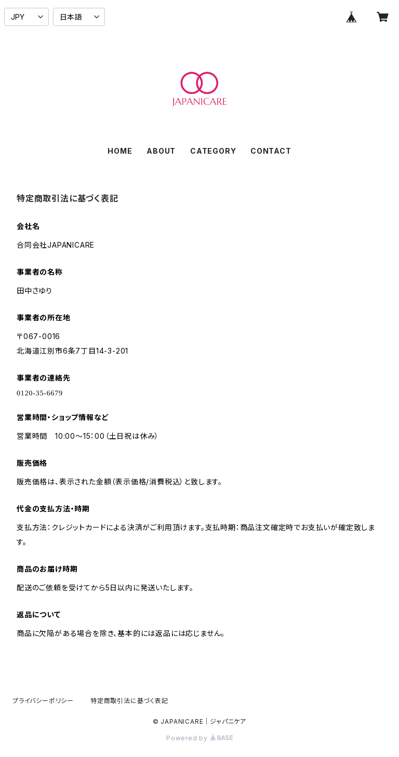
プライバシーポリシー (43, 701)
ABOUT (161, 150)
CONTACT (270, 150)
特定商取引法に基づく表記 (129, 701)
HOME (120, 150)
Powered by (199, 738)
